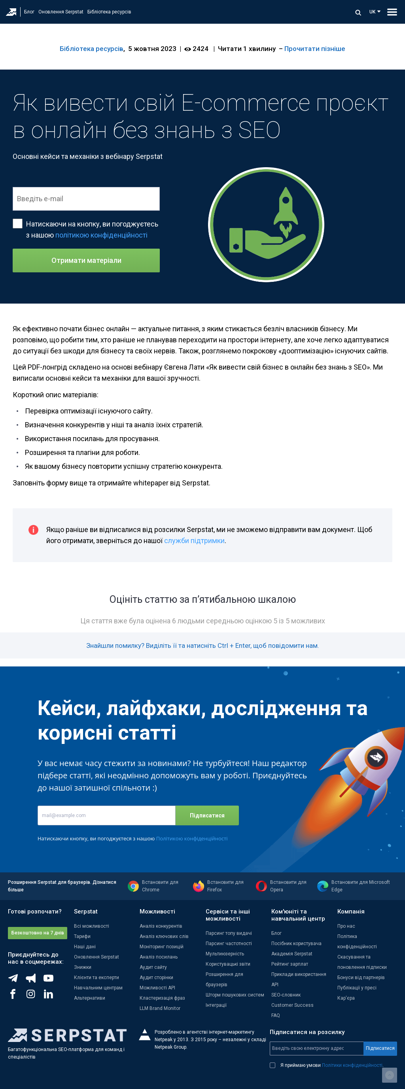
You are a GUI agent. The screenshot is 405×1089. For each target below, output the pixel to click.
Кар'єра (346, 998)
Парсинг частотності (229, 943)
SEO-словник (286, 995)
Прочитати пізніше (314, 49)
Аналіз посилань (159, 957)
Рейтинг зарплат (289, 964)
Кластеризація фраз (162, 998)
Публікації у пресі (357, 988)
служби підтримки (194, 540)
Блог (29, 12)
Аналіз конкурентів (161, 926)
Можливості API (157, 988)
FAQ (275, 1015)
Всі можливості (91, 926)
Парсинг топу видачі (229, 933)
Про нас (346, 926)
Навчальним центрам (98, 988)
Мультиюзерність (225, 954)
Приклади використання (298, 974)
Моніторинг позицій (162, 946)
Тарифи (82, 936)
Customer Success (292, 1005)
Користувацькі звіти (228, 964)
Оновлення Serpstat (60, 12)
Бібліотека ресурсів (109, 12)
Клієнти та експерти (96, 977)
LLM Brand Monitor (160, 1008)
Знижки (82, 967)
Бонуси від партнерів (361, 977)
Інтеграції (216, 1005)
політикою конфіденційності (101, 235)
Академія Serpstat (291, 954)
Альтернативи (89, 998)
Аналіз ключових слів (164, 936)
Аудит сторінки (156, 977)
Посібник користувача (296, 943)
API (274, 984)
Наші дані (85, 946)
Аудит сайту (153, 967)
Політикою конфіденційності (192, 838)
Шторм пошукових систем (235, 995)
